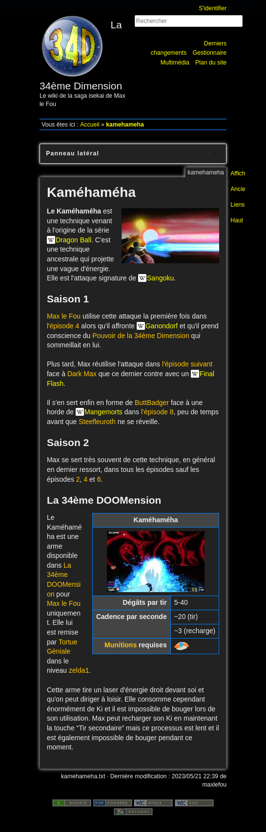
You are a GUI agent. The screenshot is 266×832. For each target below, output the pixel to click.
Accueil (90, 124)
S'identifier (212, 8)
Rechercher (221, 31)
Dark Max (82, 374)
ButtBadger (152, 402)
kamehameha (125, 124)
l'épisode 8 (157, 412)
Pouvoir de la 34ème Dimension (140, 336)
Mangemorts (103, 412)
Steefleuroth (97, 422)
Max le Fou (64, 316)
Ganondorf (161, 326)
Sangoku (160, 278)
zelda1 (79, 670)
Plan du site (210, 62)
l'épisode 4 (63, 326)
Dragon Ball (73, 240)
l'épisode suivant (187, 364)
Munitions (120, 645)
